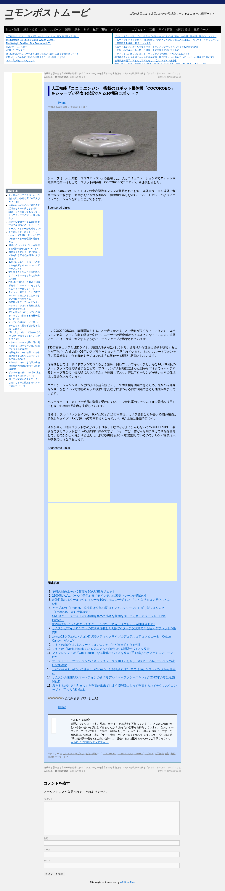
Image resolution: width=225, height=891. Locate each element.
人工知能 (159, 753)
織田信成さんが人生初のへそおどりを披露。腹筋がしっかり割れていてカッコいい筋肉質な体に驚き (165, 57)
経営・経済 (30, 29)
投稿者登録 (183, 29)
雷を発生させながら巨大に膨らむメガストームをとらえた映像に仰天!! (24, 275)
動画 (173, 753)
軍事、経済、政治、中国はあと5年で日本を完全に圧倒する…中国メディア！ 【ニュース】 (161, 64)
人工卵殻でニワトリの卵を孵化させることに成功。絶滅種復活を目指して (42, 36)
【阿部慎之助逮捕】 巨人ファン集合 (133, 43)
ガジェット (139, 29)
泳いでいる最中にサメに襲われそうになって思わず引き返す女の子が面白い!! (24, 325)
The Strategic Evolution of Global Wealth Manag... (30, 40)
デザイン (116, 29)
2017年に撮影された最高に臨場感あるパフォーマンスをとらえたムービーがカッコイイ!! (24, 285)
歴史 (77, 29)
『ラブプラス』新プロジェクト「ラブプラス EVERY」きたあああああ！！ (152, 53)
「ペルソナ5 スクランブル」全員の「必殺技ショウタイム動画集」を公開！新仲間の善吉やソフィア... (165, 36)
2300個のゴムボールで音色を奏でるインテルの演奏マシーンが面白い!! (99, 595)
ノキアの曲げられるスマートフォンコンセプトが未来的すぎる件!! (96, 644)
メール (47, 849)
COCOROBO (109, 753)
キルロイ (82, 107)
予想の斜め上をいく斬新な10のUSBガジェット (83, 591)
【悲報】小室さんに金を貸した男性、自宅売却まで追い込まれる (147, 50)
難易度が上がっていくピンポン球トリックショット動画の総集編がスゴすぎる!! (24, 305)
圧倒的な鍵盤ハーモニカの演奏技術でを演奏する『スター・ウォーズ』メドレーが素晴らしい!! (25, 225)
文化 (43, 29)
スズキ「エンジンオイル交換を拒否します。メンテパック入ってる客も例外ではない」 (158, 47)
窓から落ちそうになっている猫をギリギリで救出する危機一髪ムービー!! (24, 315)
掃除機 (51, 757)
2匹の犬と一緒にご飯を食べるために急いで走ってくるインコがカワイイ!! (25, 335)
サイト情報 (166, 29)
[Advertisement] (75, 233)
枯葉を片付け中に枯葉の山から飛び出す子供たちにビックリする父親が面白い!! (24, 355)
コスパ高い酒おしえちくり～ (20, 60)
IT (127, 29)
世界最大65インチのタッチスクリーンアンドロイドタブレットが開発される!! (103, 624)
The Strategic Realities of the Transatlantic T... (28, 43)
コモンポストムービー (46, 16)
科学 (86, 29)
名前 (46, 838)
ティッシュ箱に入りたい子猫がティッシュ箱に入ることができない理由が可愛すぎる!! (24, 295)
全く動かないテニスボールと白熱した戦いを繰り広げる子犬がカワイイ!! (42, 53)
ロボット (148, 753)
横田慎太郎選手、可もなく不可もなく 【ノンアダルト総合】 (146, 60)
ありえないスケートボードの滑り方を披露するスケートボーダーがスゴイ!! (24, 265)
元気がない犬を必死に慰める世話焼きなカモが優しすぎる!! (35, 57)
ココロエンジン (125, 753)
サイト (47, 860)
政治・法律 (13, 29)
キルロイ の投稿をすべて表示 (90, 742)
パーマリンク (61, 757)
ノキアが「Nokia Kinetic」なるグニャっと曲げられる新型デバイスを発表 (101, 648)
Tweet (62, 102)
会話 (167, 753)
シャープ (138, 753)
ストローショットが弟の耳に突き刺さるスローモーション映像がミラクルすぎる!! (24, 345)
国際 (68, 29)
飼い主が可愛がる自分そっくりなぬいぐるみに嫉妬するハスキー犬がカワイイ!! (24, 382)
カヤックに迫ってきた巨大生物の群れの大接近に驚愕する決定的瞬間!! (24, 365)
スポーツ (55, 29)
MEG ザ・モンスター (16, 47)
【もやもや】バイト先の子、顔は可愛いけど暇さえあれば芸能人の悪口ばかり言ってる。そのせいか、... (167, 40)
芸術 (152, 29)
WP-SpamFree (127, 882)
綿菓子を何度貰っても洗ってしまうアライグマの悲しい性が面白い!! (24, 215)
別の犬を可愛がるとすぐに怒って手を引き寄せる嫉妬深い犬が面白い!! (24, 255)
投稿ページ (201, 29)
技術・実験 (100, 29)
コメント (48, 799)
